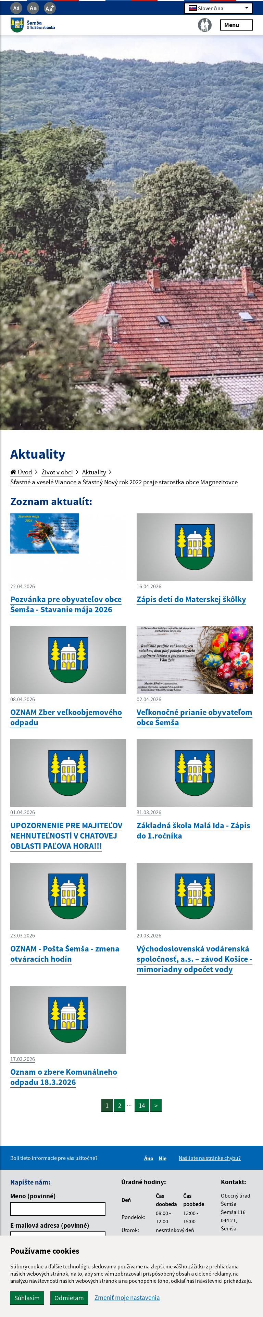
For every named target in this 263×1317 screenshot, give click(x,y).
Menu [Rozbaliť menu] (236, 25)
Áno (149, 1158)
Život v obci (57, 472)
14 (142, 1105)
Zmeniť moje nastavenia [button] (127, 1297)
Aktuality (94, 472)
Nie (163, 1158)
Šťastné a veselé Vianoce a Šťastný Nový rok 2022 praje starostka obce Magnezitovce (124, 482)
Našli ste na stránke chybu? (210, 1157)
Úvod (21, 472)
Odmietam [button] (69, 1298)
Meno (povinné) (33, 1196)
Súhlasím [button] (27, 1298)
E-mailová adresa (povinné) (49, 1225)
